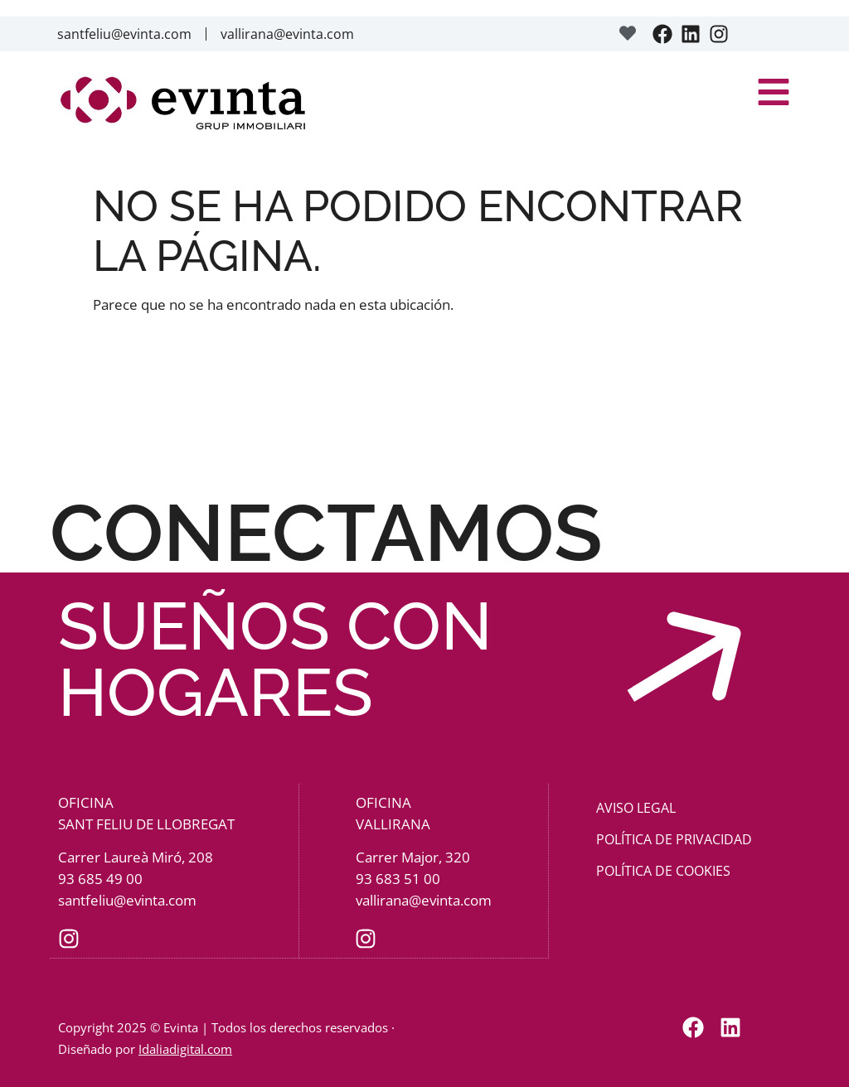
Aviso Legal (636, 808)
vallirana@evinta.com (287, 34)
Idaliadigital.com (185, 1048)
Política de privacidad (674, 839)
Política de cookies (663, 871)
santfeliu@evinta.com (124, 34)
